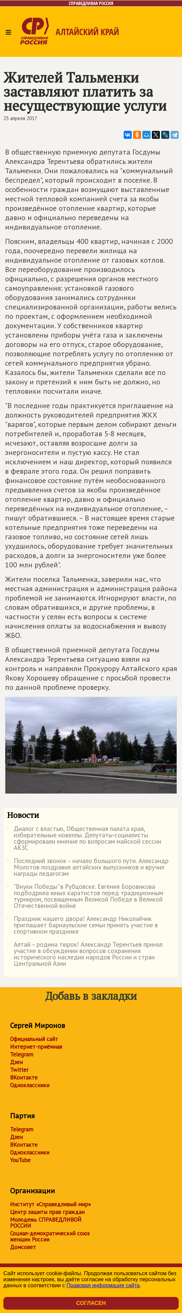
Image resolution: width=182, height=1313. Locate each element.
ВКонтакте (24, 1077)
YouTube (20, 1160)
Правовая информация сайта (103, 1285)
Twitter (19, 1070)
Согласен (91, 1303)
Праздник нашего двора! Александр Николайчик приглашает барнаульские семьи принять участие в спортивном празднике (82, 925)
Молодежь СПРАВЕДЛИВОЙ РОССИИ (45, 1223)
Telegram (21, 1054)
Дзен (16, 1062)
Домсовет (23, 1247)
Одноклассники (29, 1085)
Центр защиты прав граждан (47, 1212)
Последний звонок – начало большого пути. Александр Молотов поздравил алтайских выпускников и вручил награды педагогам (88, 867)
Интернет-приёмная (36, 1047)
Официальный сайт (34, 1039)
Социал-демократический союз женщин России (49, 1236)
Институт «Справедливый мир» (50, 1204)
